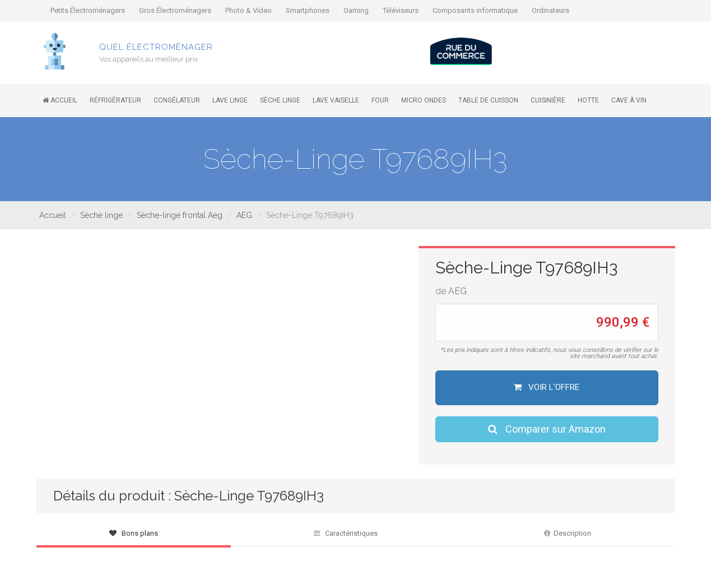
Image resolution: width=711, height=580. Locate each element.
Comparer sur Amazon (547, 429)
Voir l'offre (546, 387)
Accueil (52, 215)
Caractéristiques (346, 533)
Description (567, 533)
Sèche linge (101, 215)
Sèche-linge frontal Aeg (179, 215)
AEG (244, 215)
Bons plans (133, 533)
